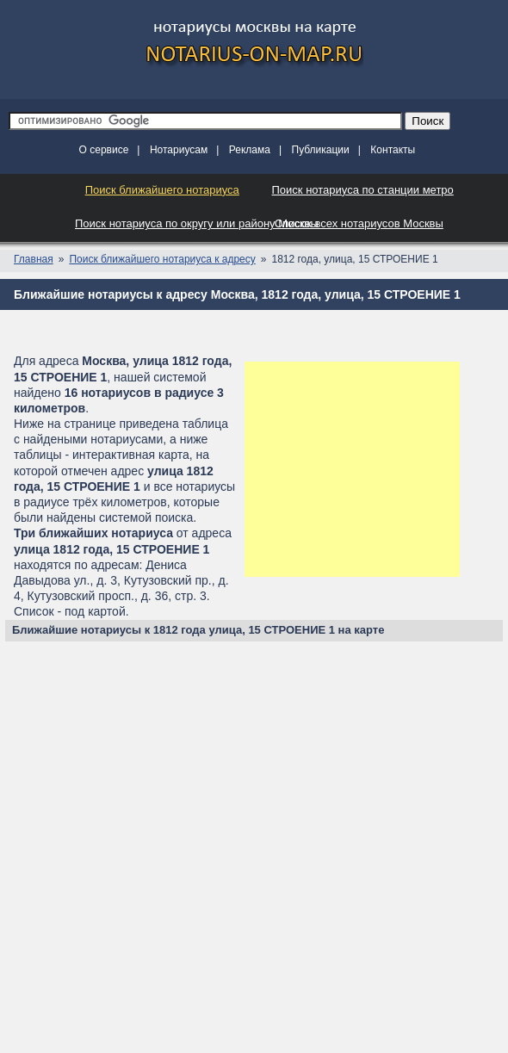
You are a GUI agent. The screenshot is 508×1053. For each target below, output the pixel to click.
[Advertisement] (352, 469)
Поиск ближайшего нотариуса (162, 189)
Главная (33, 259)
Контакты (392, 150)
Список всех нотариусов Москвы (359, 223)
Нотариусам (179, 150)
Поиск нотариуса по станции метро (363, 189)
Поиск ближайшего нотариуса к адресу (162, 259)
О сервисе (104, 150)
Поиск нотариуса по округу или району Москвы (197, 223)
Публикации (321, 150)
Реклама (249, 150)
